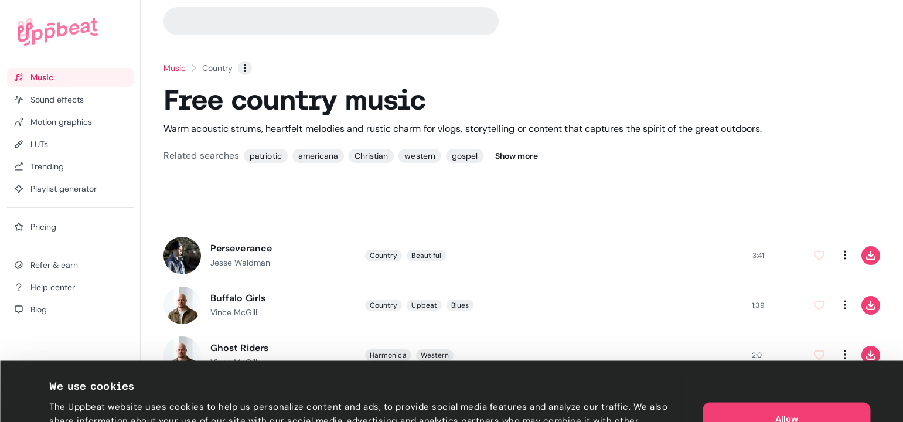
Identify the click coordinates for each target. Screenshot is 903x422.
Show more (516, 156)
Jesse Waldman (240, 262)
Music (174, 68)
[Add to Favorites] (819, 255)
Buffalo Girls (237, 298)
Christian (371, 156)
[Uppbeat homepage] (58, 32)
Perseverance (241, 248)
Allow (786, 363)
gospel (465, 156)
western (419, 156)
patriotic (265, 156)
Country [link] (217, 68)
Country (383, 255)
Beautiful (426, 255)
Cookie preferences (91, 399)
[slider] (615, 255)
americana (318, 156)
